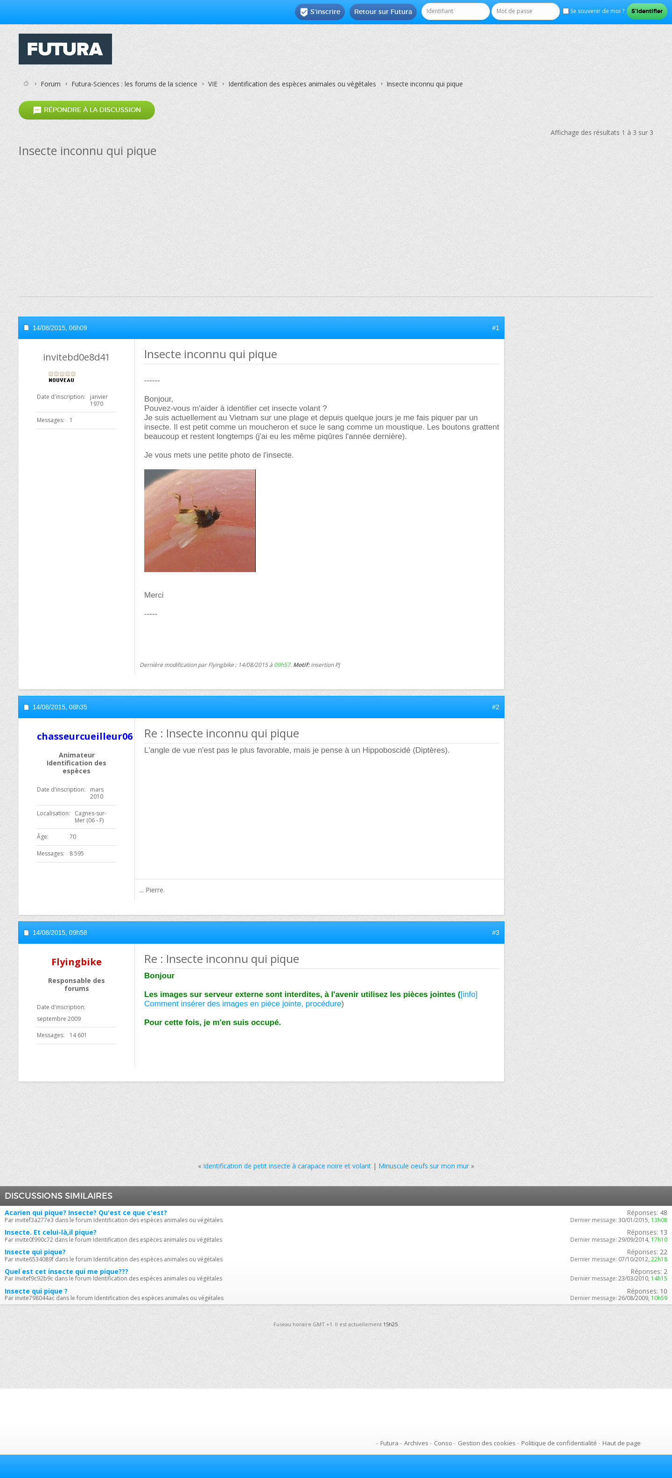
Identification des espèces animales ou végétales (302, 83)
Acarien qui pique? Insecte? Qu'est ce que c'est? (86, 1212)
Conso (443, 1443)
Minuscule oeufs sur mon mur (423, 1165)
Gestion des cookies (487, 1443)
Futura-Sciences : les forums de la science (134, 83)
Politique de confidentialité (559, 1443)
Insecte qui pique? (35, 1251)
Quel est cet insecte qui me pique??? (66, 1271)
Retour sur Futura (383, 11)
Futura (389, 1443)
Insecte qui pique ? (36, 1291)
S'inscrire (320, 12)
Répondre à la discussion (87, 110)
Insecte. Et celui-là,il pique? (51, 1232)
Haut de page (621, 1443)
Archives (416, 1443)
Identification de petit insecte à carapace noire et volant (287, 1165)
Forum (51, 83)
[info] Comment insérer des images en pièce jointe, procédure (311, 999)
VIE (212, 83)
